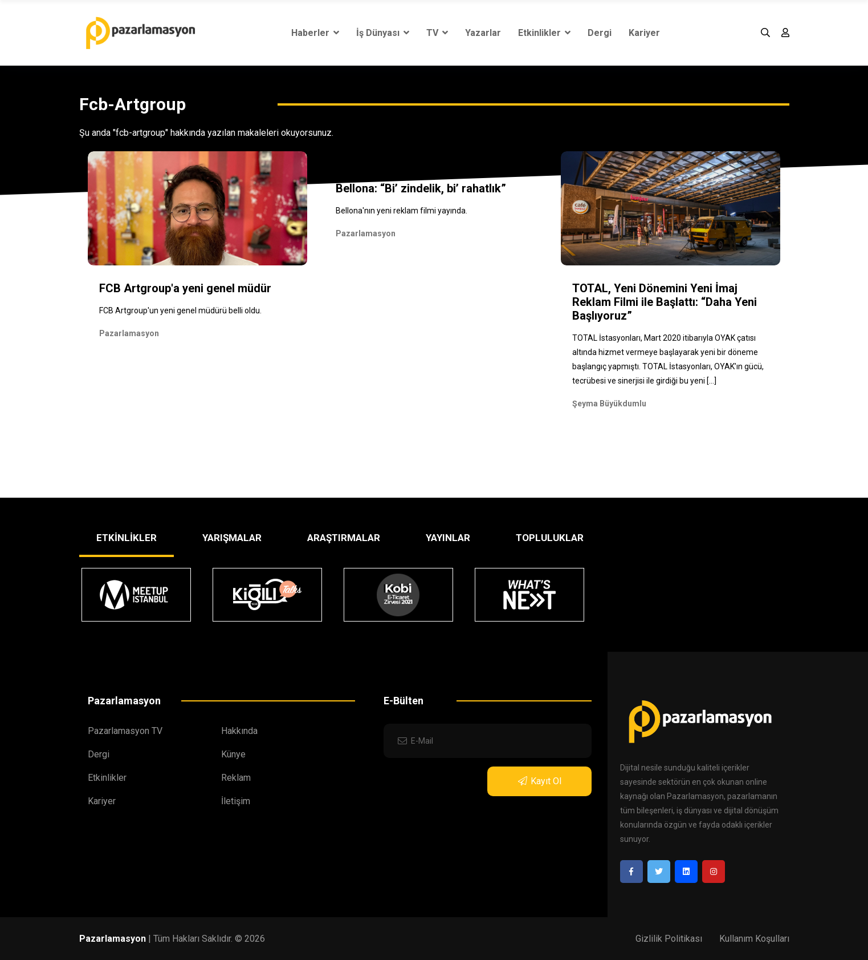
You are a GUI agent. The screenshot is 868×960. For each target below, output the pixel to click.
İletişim (235, 801)
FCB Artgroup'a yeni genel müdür (185, 288)
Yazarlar (483, 32)
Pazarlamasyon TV (125, 730)
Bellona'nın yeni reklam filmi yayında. (401, 210)
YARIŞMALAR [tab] (232, 537)
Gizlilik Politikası (668, 938)
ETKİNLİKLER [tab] (126, 537)
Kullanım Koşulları (754, 938)
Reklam (236, 777)
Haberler (315, 32)
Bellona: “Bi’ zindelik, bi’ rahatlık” (421, 188)
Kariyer (644, 32)
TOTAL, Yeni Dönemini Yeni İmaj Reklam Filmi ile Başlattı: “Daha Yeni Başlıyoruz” (664, 301)
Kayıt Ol (539, 781)
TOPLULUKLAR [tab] (550, 537)
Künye (233, 754)
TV (437, 32)
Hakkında (239, 730)
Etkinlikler (544, 32)
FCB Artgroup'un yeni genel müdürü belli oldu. (180, 310)
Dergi (600, 32)
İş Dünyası (382, 32)
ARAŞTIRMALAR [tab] (343, 537)
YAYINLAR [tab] (448, 537)
